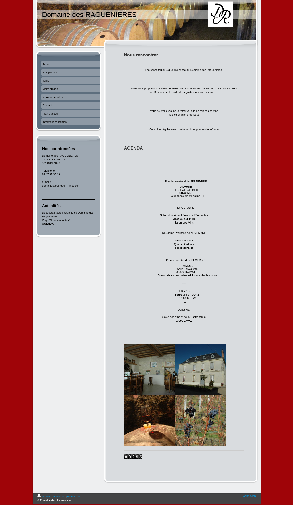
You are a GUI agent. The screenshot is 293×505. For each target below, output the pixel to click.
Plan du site (74, 496)
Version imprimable (51, 496)
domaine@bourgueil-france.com (61, 185)
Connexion (249, 495)
